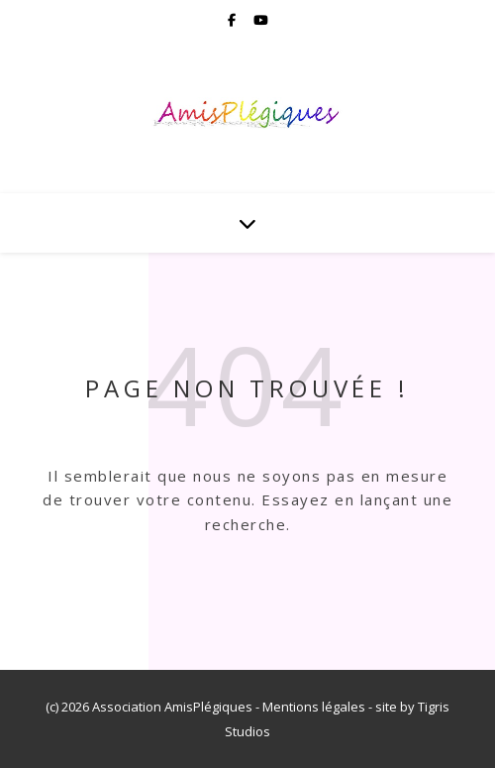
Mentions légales (313, 706)
